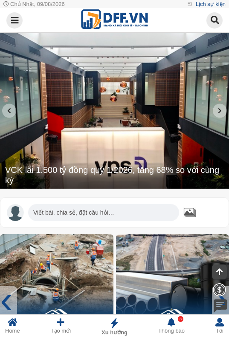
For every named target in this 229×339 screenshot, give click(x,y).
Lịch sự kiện (210, 4)
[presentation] (9, 110)
